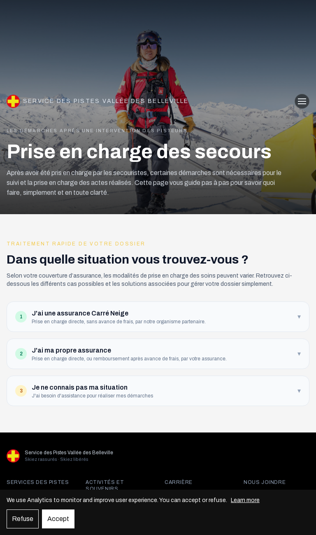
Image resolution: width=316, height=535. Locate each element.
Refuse (22, 518)
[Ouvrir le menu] (302, 101)
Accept (58, 518)
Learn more (245, 500)
